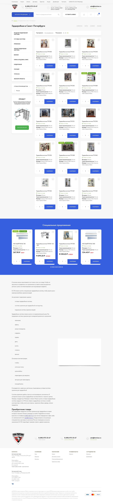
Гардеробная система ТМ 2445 (44, 85)
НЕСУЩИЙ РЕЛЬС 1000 (88, 243)
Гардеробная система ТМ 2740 (90, 121)
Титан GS (17, 74)
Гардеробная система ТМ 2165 (67, 85)
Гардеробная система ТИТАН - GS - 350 (45, 244)
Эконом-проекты (19, 79)
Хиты (86, 25)
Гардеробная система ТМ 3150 (44, 155)
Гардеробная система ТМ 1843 (44, 51)
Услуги (22, 1)
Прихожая (17, 44)
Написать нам (93, 8)
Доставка (35, 1)
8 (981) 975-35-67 (31, 6)
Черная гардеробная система (20, 49)
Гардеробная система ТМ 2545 (90, 51)
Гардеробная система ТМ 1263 (89, 191)
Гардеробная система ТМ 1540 (67, 243)
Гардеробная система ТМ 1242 (44, 191)
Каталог (15, 20)
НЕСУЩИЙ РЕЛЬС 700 (19, 243)
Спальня (16, 69)
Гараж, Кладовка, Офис (21, 59)
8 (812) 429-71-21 (29, 415)
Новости (71, 454)
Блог (36, 454)
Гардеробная (18, 64)
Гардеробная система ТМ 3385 (67, 155)
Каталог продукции (23, 14)
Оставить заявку (70, 14)
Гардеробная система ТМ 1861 (44, 121)
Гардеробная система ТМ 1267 (66, 191)
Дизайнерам (56, 1)
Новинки (79, 25)
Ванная (16, 55)
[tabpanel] (22, 247)
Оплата (28, 1)
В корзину (50, 66)
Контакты (64, 1)
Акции (48, 1)
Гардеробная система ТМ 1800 (90, 85)
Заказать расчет (22, 127)
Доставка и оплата (56, 456)
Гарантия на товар (56, 461)
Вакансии (37, 456)
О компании (15, 1)
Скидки (92, 25)
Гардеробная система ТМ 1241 (66, 51)
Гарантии (42, 1)
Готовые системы (19, 39)
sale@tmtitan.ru (95, 6)
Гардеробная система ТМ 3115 (66, 121)
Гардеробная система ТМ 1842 (90, 155)
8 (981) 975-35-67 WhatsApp (76, 1)
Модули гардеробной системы (21, 33)
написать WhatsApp (69, 439)
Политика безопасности (57, 459)
